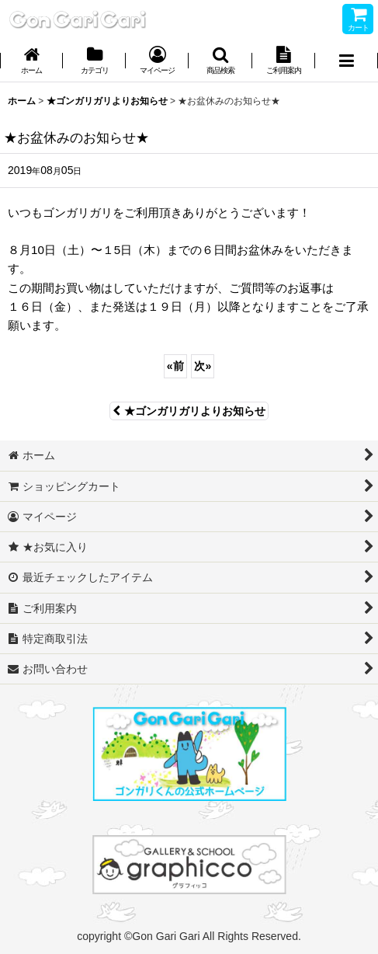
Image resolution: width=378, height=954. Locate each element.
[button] (220, 62)
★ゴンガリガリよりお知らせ (189, 411)
